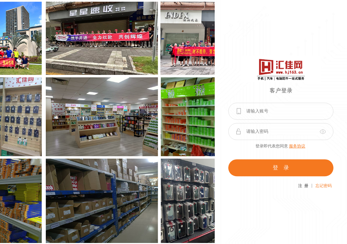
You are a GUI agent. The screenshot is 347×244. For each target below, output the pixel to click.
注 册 (303, 185)
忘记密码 (323, 185)
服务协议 (297, 146)
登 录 (281, 167)
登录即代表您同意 (280, 146)
